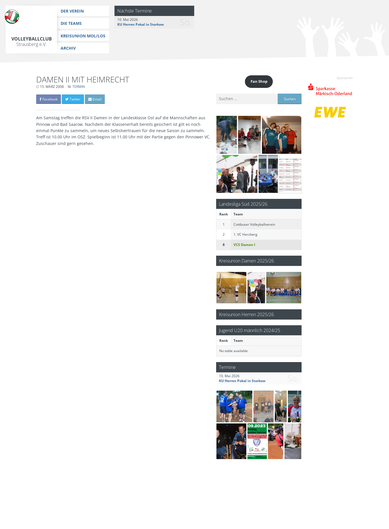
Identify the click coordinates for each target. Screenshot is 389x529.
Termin (78, 86)
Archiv (68, 48)
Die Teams (71, 23)
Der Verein (72, 11)
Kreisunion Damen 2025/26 (246, 260)
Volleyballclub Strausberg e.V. (31, 41)
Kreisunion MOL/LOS (83, 36)
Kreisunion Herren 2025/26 (246, 314)
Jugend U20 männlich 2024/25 (249, 330)
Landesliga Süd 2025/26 (243, 204)
